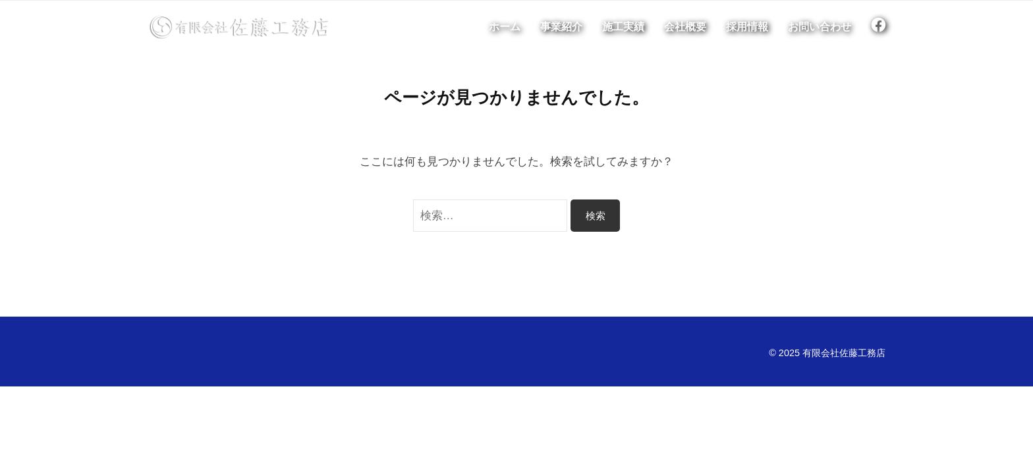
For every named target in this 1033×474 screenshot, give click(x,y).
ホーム (504, 27)
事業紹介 (561, 27)
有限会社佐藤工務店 (843, 353)
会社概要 (685, 27)
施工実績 (623, 27)
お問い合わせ (819, 27)
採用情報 (747, 27)
